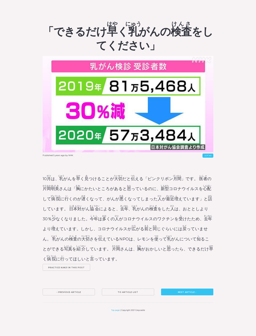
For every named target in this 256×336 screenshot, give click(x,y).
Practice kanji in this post (66, 267)
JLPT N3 (207, 155)
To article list (128, 292)
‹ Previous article (69, 292)
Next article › (187, 292)
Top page (115, 310)
